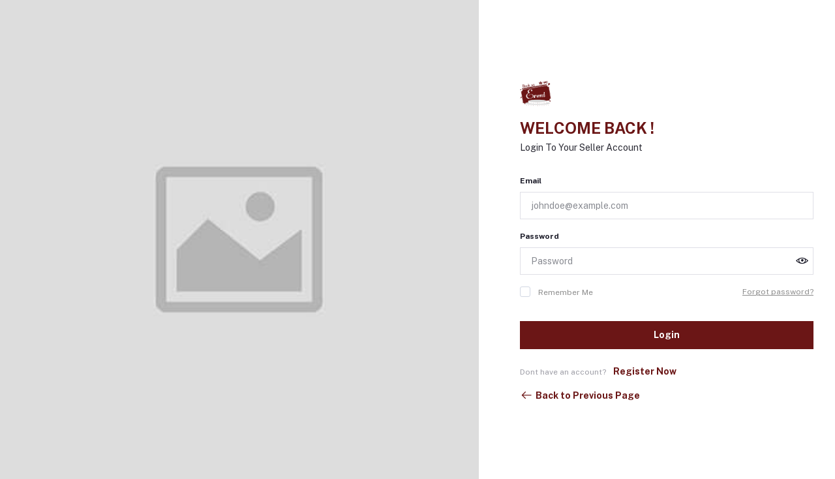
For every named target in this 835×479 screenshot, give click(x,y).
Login (667, 335)
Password (539, 236)
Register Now (644, 371)
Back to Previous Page (580, 395)
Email (530, 180)
